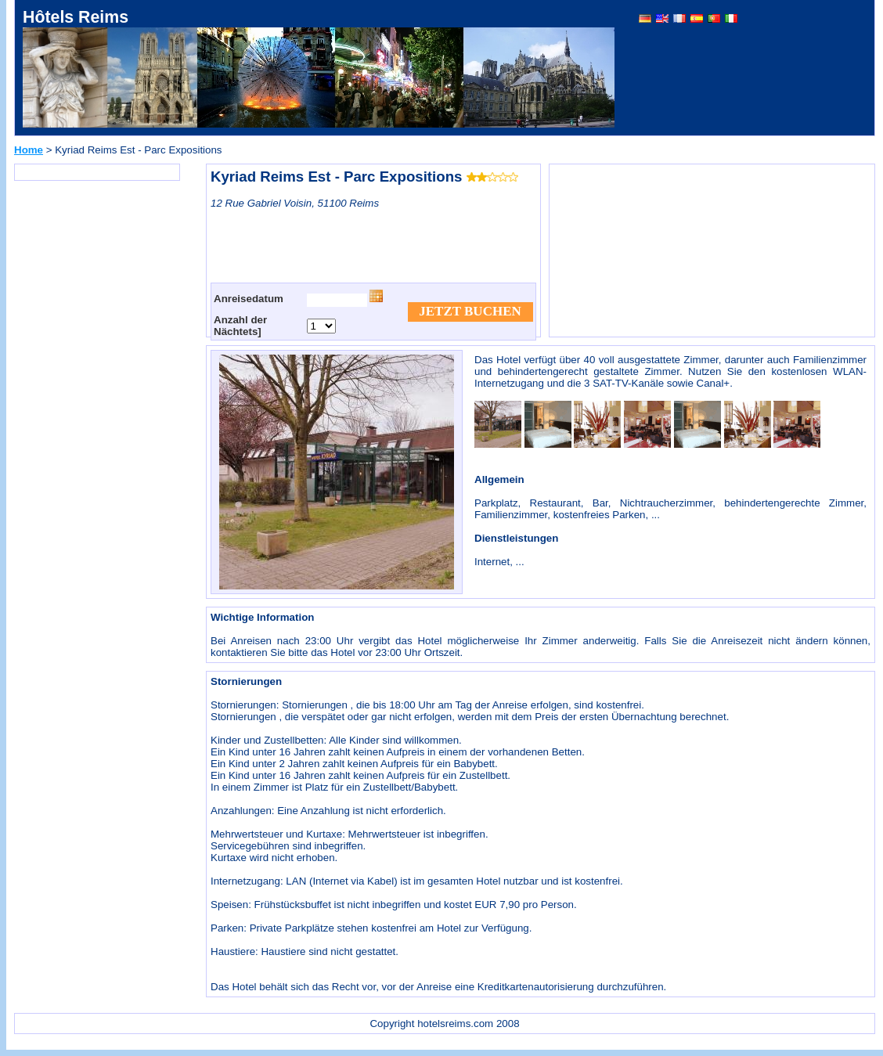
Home (28, 150)
